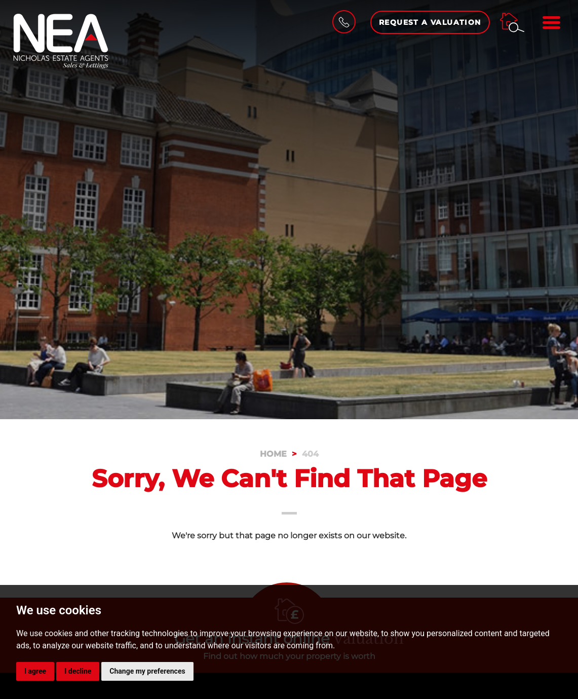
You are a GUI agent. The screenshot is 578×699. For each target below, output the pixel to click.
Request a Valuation (430, 22)
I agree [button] (35, 671)
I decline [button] (77, 671)
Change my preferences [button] (147, 671)
